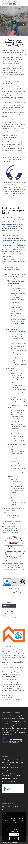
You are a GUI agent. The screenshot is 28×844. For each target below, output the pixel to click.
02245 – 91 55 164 (11, 778)
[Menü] (24, 3)
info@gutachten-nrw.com (13, 775)
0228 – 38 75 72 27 (12, 767)
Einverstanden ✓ (14, 834)
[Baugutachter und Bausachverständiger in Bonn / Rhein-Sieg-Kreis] (11, 3)
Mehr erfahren (14, 838)
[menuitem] (24, 3)
